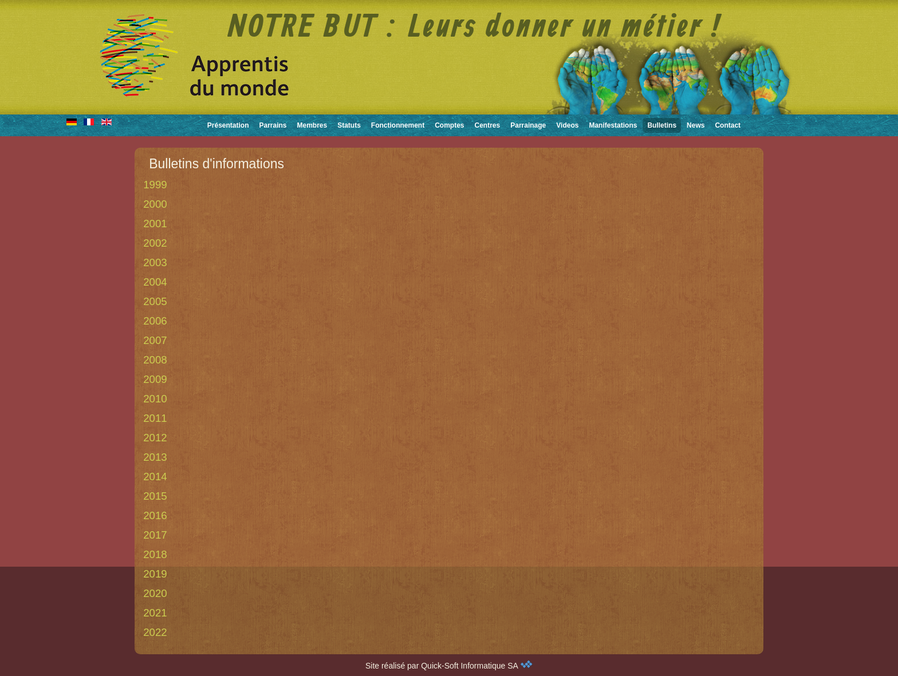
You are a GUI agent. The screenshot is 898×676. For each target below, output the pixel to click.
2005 (155, 301)
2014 (155, 477)
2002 (155, 243)
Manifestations (613, 125)
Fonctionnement (397, 125)
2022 (155, 632)
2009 (155, 379)
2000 (155, 204)
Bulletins (661, 125)
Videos (567, 125)
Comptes (449, 125)
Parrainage (528, 125)
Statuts (349, 125)
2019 (155, 574)
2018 (155, 554)
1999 (155, 185)
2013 (155, 457)
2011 (155, 418)
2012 (155, 438)
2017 (155, 535)
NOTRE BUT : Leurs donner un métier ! (475, 28)
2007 (155, 340)
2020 (155, 593)
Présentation (228, 125)
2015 (155, 496)
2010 (155, 399)
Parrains (272, 125)
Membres (312, 125)
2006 (155, 321)
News (695, 125)
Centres (488, 125)
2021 (155, 613)
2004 (155, 282)
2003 (155, 262)
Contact (728, 125)
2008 (155, 360)
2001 (155, 224)
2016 (155, 515)
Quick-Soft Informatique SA (477, 665)
